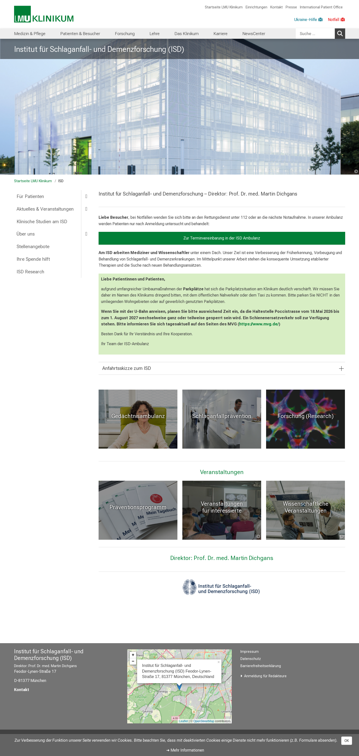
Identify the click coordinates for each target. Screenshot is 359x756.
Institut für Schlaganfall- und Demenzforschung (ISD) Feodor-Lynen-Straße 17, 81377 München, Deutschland (178, 671)
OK (346, 741)
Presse (291, 7)
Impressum (249, 652)
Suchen (341, 33)
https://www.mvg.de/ (259, 324)
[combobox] (320, 33)
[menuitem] (29, 33)
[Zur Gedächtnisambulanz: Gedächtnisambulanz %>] (138, 419)
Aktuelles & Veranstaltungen (45, 209)
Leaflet (183, 721)
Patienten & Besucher (80, 33)
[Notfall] (336, 20)
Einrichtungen (256, 7)
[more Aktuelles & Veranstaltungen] (86, 209)
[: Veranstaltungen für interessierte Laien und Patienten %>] (221, 510)
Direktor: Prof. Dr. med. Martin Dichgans (221, 558)
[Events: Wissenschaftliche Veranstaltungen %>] (305, 510)
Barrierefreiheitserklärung (260, 666)
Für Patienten (30, 196)
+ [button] (133, 655)
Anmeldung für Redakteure (265, 676)
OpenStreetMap (203, 721)
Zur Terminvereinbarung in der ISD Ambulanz (221, 238)
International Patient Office (321, 7)
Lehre (154, 33)
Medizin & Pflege (29, 33)
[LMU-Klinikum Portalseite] (43, 14)
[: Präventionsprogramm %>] (138, 510)
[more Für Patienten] (86, 196)
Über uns (26, 234)
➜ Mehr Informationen (185, 750)
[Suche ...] (315, 33)
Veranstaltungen (222, 472)
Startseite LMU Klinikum (224, 7)
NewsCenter (253, 33)
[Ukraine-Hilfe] (308, 20)
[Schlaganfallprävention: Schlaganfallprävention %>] (221, 419)
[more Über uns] (86, 234)
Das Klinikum (186, 33)
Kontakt (276, 7)
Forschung (125, 33)
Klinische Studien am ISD (42, 221)
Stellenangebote (33, 246)
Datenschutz (250, 659)
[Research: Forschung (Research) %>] (305, 419)
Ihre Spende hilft (33, 259)
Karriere (220, 33)
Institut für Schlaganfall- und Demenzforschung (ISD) (99, 49)
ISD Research (30, 272)
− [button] (133, 661)
